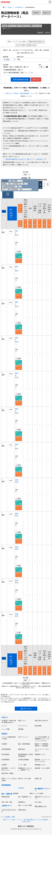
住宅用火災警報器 (23, 770)
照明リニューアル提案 (36, 804)
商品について (22, 731)
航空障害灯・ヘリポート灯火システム (9, 779)
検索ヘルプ (46, 12)
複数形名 (36, 41)
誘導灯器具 (21, 759)
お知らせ (5, 728)
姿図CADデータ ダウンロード (42, 808)
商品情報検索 (18, 7)
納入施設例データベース (42, 800)
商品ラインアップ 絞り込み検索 (9, 790)
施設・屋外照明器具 (24, 754)
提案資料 (15, 804)
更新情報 (20, 739)
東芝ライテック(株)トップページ (13, 830)
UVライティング (23, 747)
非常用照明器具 (6, 759)
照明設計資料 (6, 807)
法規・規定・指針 (7, 812)
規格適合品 (21, 812)
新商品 (8, 67)
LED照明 (4, 754)
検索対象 (36, 12)
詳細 (18, 251)
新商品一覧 (38, 789)
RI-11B (16, 269)
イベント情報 (6, 739)
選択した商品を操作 (10, 213)
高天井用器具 (6, 765)
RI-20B (16, 411)
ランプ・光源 (22, 775)
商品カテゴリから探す (24, 789)
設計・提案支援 (7, 804)
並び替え (12, 181)
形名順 (20, 223)
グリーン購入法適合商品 (18, 72)
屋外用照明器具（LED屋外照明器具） (25, 766)
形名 (17, 41)
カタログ (21, 798)
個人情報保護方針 (29, 830)
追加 (18, 256)
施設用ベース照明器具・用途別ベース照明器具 (42, 755)
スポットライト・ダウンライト (42, 760)
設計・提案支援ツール (24, 807)
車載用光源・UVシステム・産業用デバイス (25, 779)
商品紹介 (10, 7)
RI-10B (16, 233)
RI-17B (16, 304)
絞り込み (26, 45)
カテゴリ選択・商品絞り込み (18, 26)
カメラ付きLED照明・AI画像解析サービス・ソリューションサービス (42, 749)
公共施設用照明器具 (13, 70)
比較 (48, 184)
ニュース (4, 736)
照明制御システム (40, 775)
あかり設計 (38, 812)
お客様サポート (7, 816)
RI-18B (16, 340)
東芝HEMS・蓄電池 (7, 784)
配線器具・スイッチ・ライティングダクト (42, 771)
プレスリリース (22, 736)
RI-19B (16, 375)
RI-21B (16, 447)
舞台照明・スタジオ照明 (42, 778)
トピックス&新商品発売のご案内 (9, 748)
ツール (18, 261)
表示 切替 (7, 195)
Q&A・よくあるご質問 (25, 816)
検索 (4, 26)
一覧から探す (36, 26)
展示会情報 (38, 736)
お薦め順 (20, 208)
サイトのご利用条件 (42, 830)
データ (44, 185)
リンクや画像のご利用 (8, 827)
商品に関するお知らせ (41, 731)
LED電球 (4, 775)
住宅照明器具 (6, 770)
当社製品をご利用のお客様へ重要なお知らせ (9, 732)
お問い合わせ (26, 719)
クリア (36, 79)
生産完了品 (22, 67)
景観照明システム (40, 765)
